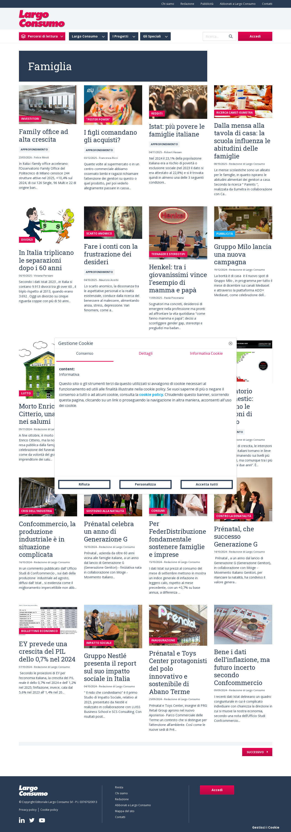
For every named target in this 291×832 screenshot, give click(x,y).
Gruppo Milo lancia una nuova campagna (243, 254)
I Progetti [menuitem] (120, 36)
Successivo (256, 752)
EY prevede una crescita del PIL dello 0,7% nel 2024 (47, 651)
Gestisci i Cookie (265, 827)
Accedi (255, 36)
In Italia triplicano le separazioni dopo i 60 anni (46, 260)
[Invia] (230, 36)
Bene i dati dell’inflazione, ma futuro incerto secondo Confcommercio (242, 667)
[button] (230, 343)
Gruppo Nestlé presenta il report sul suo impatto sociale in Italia (110, 667)
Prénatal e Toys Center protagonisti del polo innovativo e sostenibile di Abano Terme (178, 672)
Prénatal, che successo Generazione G (235, 536)
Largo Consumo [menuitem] (85, 36)
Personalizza (145, 484)
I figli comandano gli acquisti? (110, 136)
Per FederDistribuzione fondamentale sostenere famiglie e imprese (177, 538)
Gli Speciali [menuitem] (152, 36)
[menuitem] (167, 4)
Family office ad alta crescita (43, 135)
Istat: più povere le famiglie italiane (177, 130)
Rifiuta (84, 484)
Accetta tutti (207, 484)
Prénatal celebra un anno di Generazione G (109, 531)
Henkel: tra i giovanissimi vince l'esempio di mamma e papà (178, 278)
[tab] (85, 355)
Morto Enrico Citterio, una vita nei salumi (44, 414)
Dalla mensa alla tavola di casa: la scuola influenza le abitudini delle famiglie (242, 140)
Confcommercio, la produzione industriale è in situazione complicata (47, 539)
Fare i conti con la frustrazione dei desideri (111, 254)
